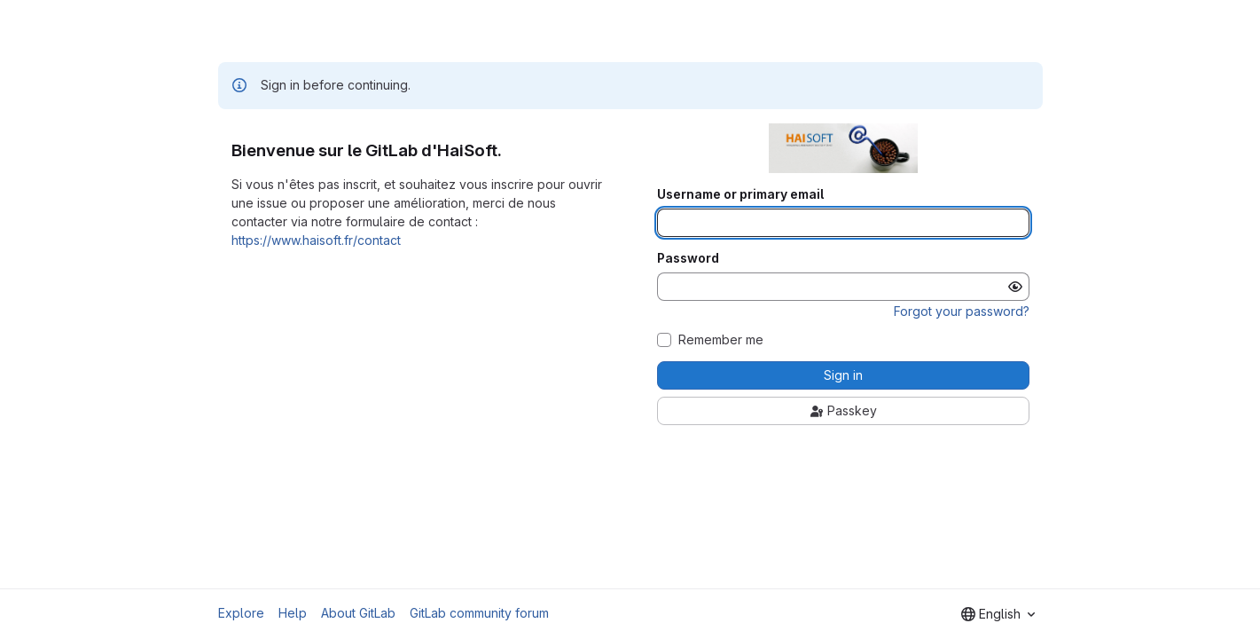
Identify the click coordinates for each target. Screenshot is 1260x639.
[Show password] (1015, 286)
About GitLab (358, 612)
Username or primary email (740, 194)
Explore (241, 612)
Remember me (720, 340)
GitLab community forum (479, 612)
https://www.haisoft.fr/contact (316, 240)
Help (292, 612)
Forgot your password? (961, 311)
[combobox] (998, 614)
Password (688, 258)
